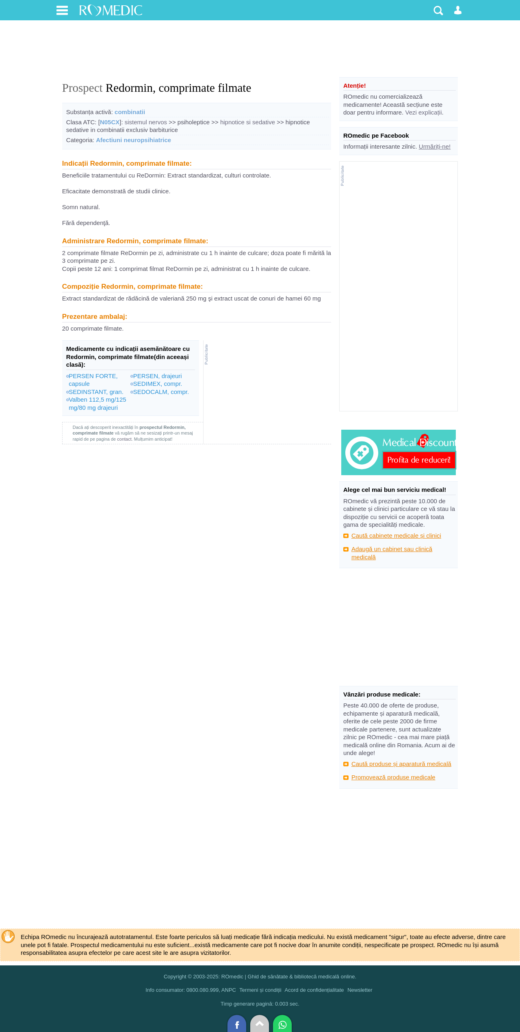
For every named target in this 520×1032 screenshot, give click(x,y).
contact (124, 439)
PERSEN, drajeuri (157, 375)
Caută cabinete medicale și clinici (396, 535)
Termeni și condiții (260, 990)
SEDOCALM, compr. (161, 391)
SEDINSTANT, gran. (96, 391)
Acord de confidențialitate (314, 990)
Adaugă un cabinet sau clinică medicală (391, 552)
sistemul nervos (146, 122)
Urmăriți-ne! (435, 146)
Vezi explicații (423, 112)
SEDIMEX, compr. (157, 383)
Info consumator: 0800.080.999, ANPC (190, 990)
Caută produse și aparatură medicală (401, 763)
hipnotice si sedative (247, 122)
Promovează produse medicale (393, 777)
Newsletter (359, 990)
